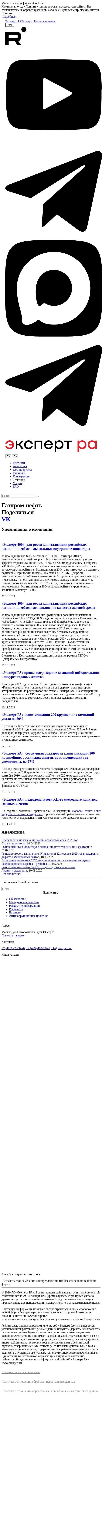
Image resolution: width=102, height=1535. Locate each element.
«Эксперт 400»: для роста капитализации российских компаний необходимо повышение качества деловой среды (48, 605)
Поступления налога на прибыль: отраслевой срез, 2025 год (40, 840)
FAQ (16, 486)
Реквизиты (16, 909)
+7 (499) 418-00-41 (38, 948)
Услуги (17, 483)
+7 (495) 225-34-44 (13, 948)
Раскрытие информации (24, 905)
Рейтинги (19, 462)
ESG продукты (22, 469)
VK (6, 519)
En (8, 456)
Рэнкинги (19, 473)
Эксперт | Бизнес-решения (38, 21)
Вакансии (15, 912)
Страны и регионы (13, 843)
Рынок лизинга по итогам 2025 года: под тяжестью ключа (38, 867)
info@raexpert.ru (61, 948)
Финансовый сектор (26, 857)
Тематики (19, 479)
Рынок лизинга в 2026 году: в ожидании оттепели (33, 846)
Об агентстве (17, 898)
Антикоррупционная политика (28, 915)
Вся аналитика (11, 873)
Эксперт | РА (13, 21)
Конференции (21, 476)
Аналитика (20, 466)
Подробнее (8, 16)
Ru (15, 456)
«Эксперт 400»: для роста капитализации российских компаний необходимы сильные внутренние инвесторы (46, 547)
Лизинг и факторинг (78, 846)
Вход (9, 25)
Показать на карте (13, 935)
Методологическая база (24, 902)
